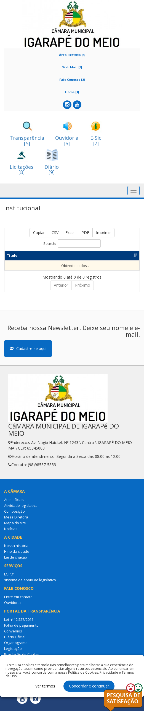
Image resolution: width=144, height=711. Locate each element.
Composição (14, 515)
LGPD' (9, 578)
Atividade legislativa (21, 510)
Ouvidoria (12, 607)
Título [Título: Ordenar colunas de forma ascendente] (12, 260)
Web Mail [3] (72, 67)
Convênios (13, 635)
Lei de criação (15, 561)
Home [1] (72, 92)
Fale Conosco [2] (72, 79)
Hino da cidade (16, 556)
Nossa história (16, 550)
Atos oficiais (14, 504)
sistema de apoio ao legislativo (30, 584)
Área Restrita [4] (72, 55)
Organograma (16, 647)
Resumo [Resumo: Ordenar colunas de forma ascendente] (36, 260)
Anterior (61, 289)
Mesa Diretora (16, 521)
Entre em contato (18, 601)
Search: (72, 243)
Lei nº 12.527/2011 (18, 624)
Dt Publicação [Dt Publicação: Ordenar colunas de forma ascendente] (92, 258)
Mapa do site (15, 527)
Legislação (13, 653)
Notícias (10, 533)
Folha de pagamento (21, 629)
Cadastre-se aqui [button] (28, 353)
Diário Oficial (14, 641)
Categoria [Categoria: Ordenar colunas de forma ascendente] (62, 260)
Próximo (82, 289)
